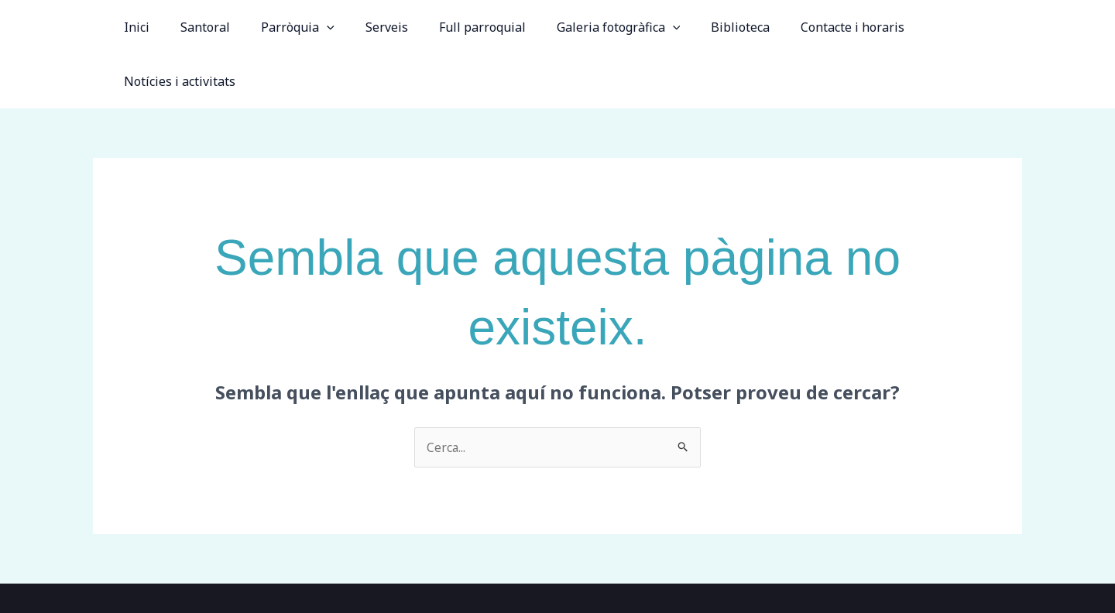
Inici (149, 27)
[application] (326, 27)
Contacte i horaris (821, 27)
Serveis (380, 27)
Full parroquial (469, 27)
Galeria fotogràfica (599, 27)
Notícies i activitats (954, 27)
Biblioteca (715, 27)
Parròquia (297, 27)
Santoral (211, 27)
